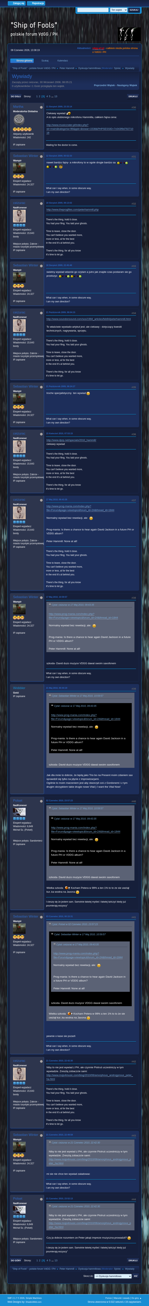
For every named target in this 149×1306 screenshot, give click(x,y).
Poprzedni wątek (104, 85)
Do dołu (16, 96)
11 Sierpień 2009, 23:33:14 (59, 106)
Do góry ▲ (136, 1298)
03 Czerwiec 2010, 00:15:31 (59, 916)
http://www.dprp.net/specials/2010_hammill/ (71, 440)
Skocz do (88, 1276)
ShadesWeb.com (34, 1302)
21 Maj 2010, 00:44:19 (56, 688)
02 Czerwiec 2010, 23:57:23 (59, 800)
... (52, 96)
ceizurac (19, 203)
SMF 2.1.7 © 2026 (15, 1298)
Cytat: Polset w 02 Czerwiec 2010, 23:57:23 (75, 924)
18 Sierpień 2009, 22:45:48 (59, 265)
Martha (18, 106)
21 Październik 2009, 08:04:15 (60, 312)
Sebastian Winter (25, 156)
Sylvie (117, 68)
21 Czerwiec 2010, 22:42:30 (59, 1060)
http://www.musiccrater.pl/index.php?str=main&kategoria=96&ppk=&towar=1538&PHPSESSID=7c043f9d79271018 (89, 128)
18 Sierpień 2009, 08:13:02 (59, 203)
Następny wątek (127, 85)
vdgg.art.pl (98, 48)
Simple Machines (34, 1298)
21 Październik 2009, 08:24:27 (60, 386)
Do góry (16, 1260)
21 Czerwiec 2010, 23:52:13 (59, 1198)
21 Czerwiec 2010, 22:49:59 (59, 1135)
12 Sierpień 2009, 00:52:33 (59, 156)
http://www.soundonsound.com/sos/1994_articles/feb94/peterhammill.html (88, 319)
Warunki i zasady (122, 1298)
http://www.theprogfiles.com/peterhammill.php (72, 209)
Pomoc (108, 1298)
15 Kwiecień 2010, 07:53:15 (59, 433)
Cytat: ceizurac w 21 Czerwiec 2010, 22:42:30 (76, 1142)
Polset (17, 800)
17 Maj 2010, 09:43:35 (56, 499)
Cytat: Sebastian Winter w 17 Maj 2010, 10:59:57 (77, 696)
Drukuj (133, 96)
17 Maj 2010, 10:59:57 (56, 597)
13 (55, 96)
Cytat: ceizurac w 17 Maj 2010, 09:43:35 (73, 605)
